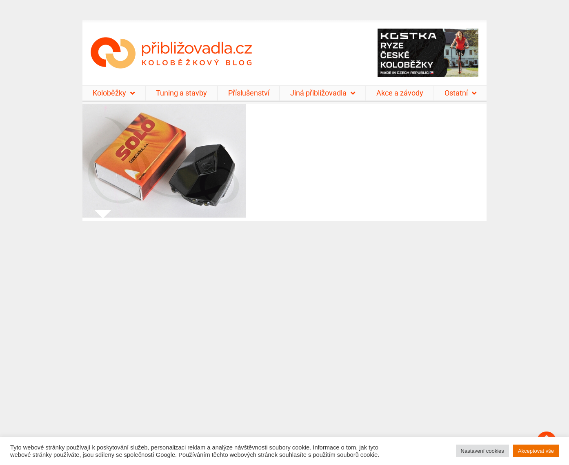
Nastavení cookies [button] (482, 451)
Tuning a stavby (181, 93)
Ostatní (460, 93)
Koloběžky (114, 93)
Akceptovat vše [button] (536, 451)
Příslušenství (248, 93)
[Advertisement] (284, 338)
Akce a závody (399, 93)
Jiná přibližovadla (322, 93)
